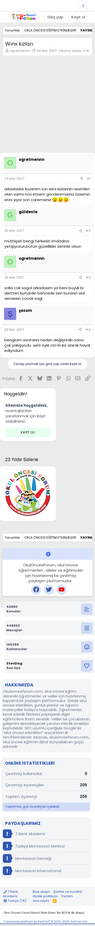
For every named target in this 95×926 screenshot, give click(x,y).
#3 (88, 277)
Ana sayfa (41, 900)
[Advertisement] (47, 105)
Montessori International (32, 870)
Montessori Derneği (27, 858)
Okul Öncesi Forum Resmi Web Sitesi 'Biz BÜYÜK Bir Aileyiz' (44, 913)
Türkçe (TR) (15, 900)
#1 (89, 178)
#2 (88, 230)
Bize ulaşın (41, 891)
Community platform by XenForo (45, 921)
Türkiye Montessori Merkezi (34, 846)
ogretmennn (19, 50)
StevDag (14, 663)
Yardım (67, 896)
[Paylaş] (81, 179)
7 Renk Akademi (24, 833)
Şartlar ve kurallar (67, 891)
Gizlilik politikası (45, 896)
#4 (88, 329)
